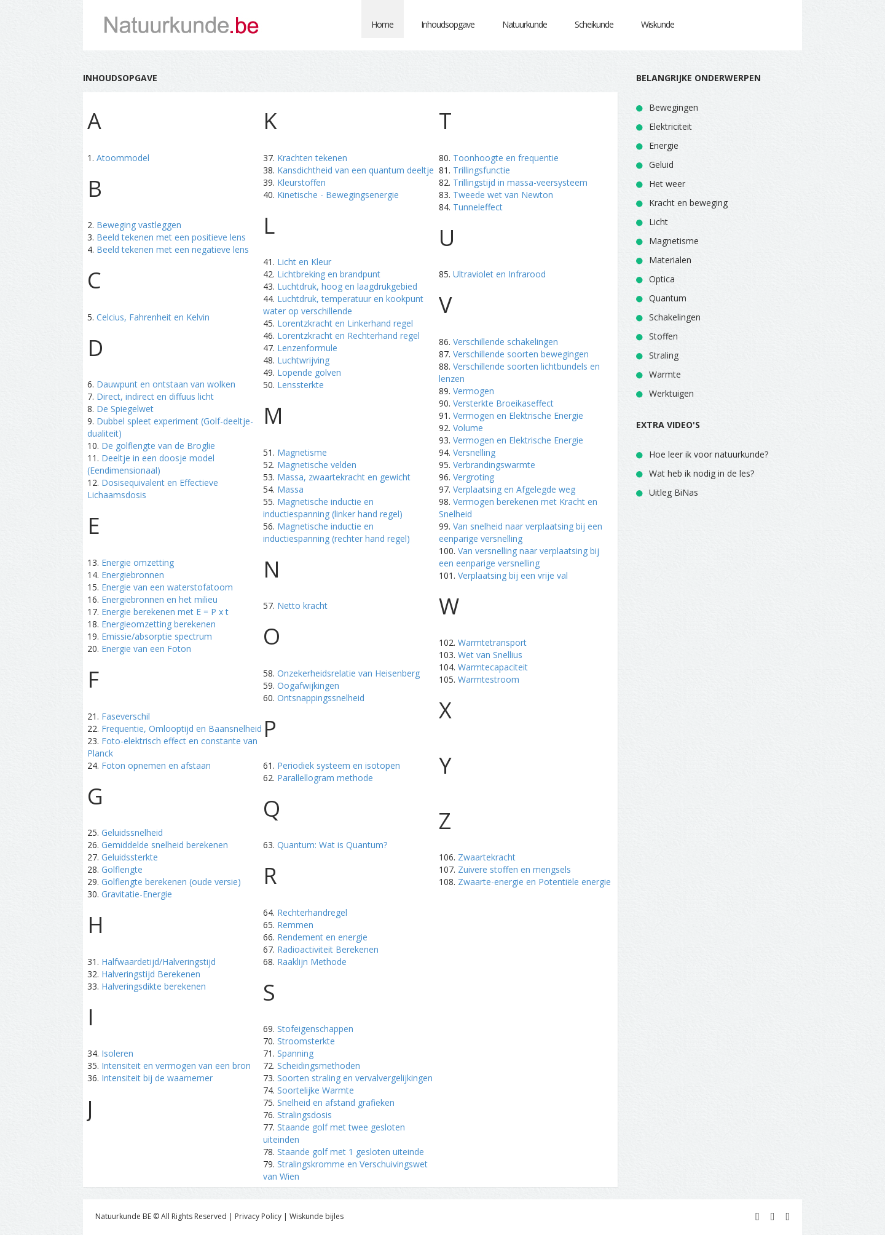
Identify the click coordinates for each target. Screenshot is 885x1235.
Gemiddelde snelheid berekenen (164, 845)
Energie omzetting (137, 562)
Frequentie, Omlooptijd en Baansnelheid (181, 728)
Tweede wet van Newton (503, 195)
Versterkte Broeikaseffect (503, 403)
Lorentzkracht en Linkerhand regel (345, 323)
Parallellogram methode (325, 778)
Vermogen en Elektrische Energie (518, 415)
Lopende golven (309, 372)
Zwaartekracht (487, 857)
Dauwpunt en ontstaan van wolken (165, 384)
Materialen (670, 260)
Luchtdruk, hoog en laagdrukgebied (347, 286)
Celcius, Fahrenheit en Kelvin (153, 317)
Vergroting (473, 477)
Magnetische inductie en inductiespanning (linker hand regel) (333, 508)
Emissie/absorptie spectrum (156, 636)
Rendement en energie (322, 937)
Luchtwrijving (303, 360)
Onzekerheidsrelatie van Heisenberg (348, 673)
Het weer (667, 183)
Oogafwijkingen (308, 685)
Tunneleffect (478, 207)
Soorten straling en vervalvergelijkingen (355, 1078)
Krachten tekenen (312, 158)
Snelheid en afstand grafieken (336, 1102)
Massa (290, 489)
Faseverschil (125, 716)
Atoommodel (122, 158)
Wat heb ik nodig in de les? (701, 473)
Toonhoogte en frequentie (506, 158)
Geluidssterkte (129, 857)
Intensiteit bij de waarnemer (157, 1078)
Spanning (295, 1053)
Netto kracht (302, 605)
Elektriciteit (670, 126)
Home (382, 24)
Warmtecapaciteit (493, 667)
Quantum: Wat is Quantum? (332, 845)
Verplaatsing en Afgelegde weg (514, 489)
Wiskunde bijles (316, 1216)
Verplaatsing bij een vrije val (513, 575)
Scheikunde (594, 24)
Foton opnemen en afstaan (156, 765)
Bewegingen (673, 107)
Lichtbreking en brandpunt (328, 274)
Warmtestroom (488, 679)
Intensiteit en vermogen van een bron (176, 1065)
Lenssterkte (300, 385)
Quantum (667, 298)
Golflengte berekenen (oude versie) (171, 882)
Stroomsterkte (306, 1041)
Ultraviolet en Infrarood (499, 274)
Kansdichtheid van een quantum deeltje (355, 170)
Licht (658, 222)
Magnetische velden (316, 465)
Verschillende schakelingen (505, 341)
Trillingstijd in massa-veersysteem (520, 182)
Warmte (665, 374)
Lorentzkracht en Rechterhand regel (348, 335)
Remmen (295, 925)
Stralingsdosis (304, 1115)
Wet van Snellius (490, 655)
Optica (662, 279)
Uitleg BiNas (673, 492)
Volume (468, 428)
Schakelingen (675, 317)
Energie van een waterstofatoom (167, 587)
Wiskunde (657, 24)
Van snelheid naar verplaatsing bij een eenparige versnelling (520, 532)
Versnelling (474, 452)
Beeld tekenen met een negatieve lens (172, 249)
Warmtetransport (492, 642)
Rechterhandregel (312, 912)
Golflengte (122, 869)
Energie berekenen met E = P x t (165, 612)
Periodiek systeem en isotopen (338, 765)
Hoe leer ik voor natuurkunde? (708, 454)
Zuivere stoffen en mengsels (514, 869)
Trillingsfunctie (481, 170)
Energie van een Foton (146, 648)
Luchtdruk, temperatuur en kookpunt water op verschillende (343, 305)
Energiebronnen (132, 575)
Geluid (661, 164)
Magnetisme (302, 452)
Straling (663, 355)
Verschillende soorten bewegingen (521, 354)
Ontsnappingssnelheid (320, 698)
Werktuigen (671, 393)
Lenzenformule (307, 348)
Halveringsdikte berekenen (153, 986)
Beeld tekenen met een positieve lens (171, 237)
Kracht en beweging (688, 202)
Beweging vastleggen (138, 225)
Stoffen (663, 336)
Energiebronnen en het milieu (159, 599)
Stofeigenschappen (315, 1028)
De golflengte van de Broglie (158, 445)
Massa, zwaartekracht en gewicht (344, 477)
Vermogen (473, 391)
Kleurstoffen (301, 182)
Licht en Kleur (304, 262)
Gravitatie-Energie (136, 894)
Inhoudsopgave (447, 24)
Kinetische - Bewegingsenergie (338, 195)
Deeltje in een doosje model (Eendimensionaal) (150, 464)
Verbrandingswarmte (494, 465)
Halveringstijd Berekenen (150, 974)
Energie (663, 145)
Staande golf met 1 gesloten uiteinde (350, 1152)
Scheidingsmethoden (318, 1065)
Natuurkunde (524, 24)
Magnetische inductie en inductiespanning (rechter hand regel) (336, 532)
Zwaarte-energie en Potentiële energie (534, 882)
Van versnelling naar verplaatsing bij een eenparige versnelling (519, 557)
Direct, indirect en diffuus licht (155, 396)
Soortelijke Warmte (315, 1090)
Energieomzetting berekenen (158, 624)
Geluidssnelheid (132, 832)
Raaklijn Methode (312, 961)
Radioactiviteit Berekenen (328, 949)
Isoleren (117, 1053)
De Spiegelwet (125, 409)
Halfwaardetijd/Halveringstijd (158, 961)
